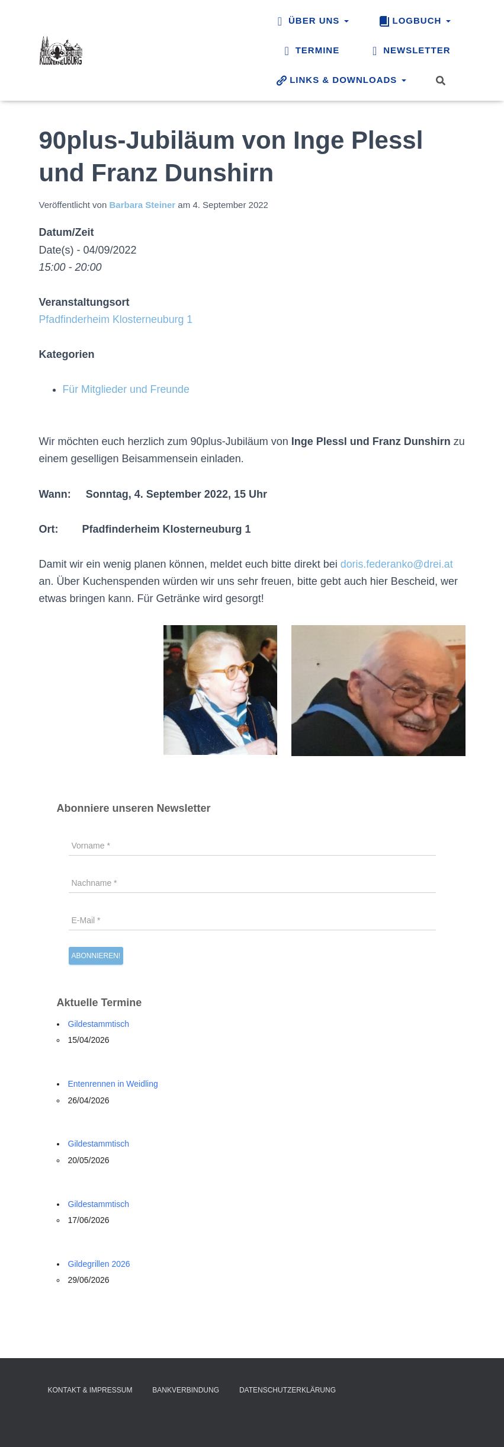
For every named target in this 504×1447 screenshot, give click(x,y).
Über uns (311, 21)
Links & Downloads (340, 81)
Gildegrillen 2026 (99, 1264)
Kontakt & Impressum (90, 1390)
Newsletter (409, 51)
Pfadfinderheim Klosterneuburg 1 (117, 319)
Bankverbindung (185, 1390)
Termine (310, 51)
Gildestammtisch (98, 1024)
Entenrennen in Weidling (113, 1084)
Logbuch (414, 21)
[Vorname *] (252, 845)
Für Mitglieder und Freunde (127, 389)
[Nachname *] (252, 883)
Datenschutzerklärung (287, 1390)
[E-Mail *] (252, 920)
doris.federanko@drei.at (397, 564)
